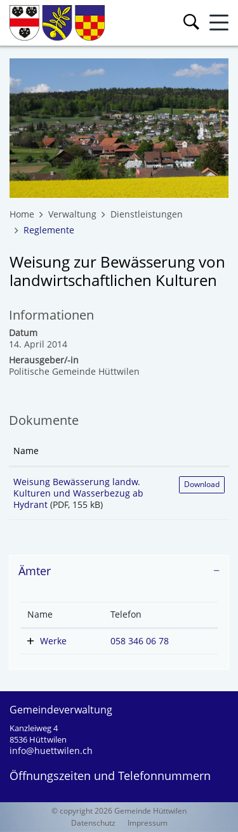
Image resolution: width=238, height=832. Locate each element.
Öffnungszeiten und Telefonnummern (110, 775)
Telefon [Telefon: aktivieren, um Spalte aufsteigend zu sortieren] (126, 614)
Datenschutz (93, 822)
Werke (53, 641)
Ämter (34, 570)
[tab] (119, 571)
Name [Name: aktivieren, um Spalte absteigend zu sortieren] (40, 614)
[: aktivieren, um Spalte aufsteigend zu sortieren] (202, 451)
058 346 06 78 (139, 641)
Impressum (148, 822)
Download (202, 484)
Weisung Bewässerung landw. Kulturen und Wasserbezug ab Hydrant (78, 493)
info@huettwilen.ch (51, 750)
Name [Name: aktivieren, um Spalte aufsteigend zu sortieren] (26, 451)
